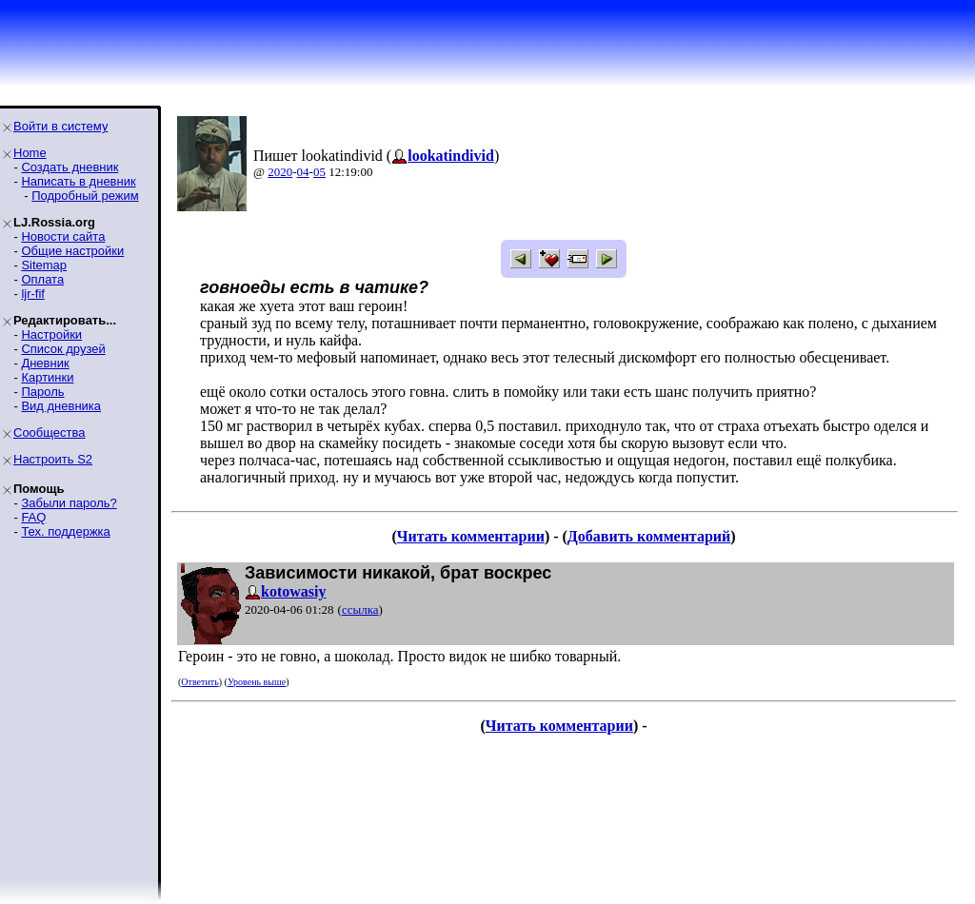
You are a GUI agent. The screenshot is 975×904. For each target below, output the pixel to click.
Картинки (47, 377)
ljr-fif (33, 293)
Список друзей (63, 349)
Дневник (45, 363)
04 (303, 172)
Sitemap (44, 265)
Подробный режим (84, 195)
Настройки (51, 334)
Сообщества (49, 432)
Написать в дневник (78, 181)
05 (319, 172)
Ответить (199, 682)
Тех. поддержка (65, 531)
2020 (280, 172)
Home (30, 153)
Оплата (42, 279)
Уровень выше (257, 682)
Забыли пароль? (68, 503)
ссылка (360, 609)
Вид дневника (61, 406)
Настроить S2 (52, 459)
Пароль (42, 391)
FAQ (33, 517)
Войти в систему (60, 126)
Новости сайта (63, 236)
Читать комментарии (471, 536)
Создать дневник (69, 167)
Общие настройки (72, 251)
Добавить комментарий (648, 536)
